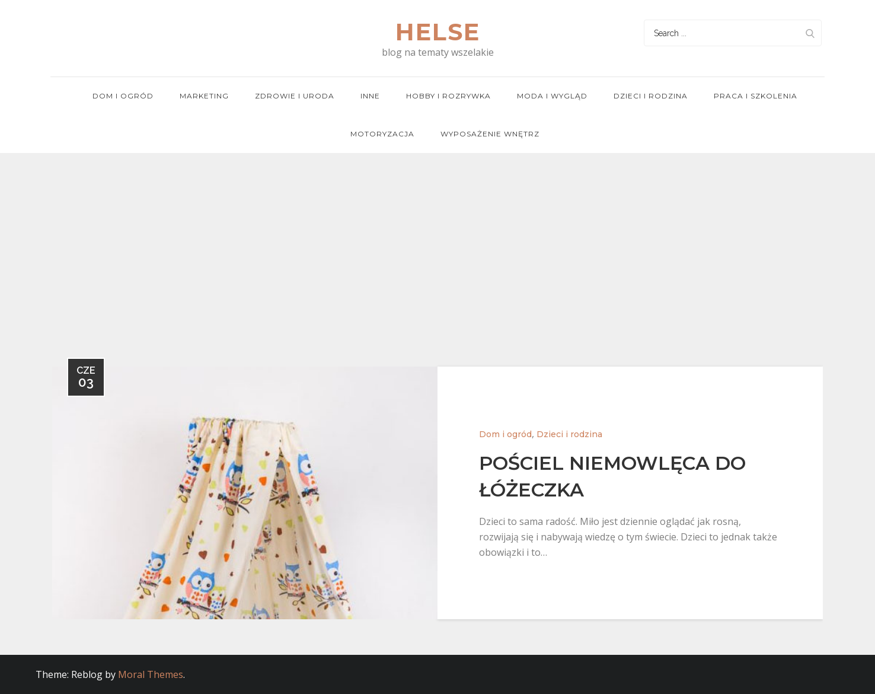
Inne (370, 95)
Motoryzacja (382, 133)
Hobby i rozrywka (448, 95)
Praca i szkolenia (755, 95)
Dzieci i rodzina (651, 95)
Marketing (204, 95)
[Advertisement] (437, 242)
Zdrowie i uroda (294, 95)
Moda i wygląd (552, 95)
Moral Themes (150, 674)
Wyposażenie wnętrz (489, 133)
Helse (437, 31)
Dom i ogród (123, 95)
